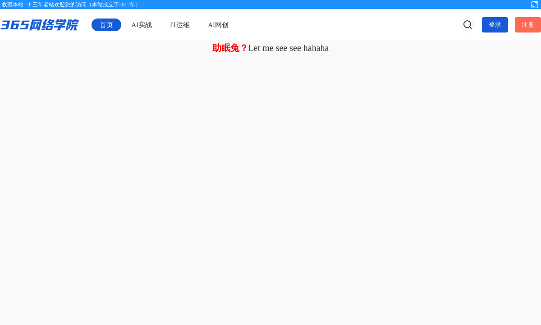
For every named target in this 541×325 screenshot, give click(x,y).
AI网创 (218, 24)
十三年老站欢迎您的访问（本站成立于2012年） (84, 4)
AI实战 (141, 24)
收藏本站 (12, 4)
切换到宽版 (534, 4)
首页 (106, 24)
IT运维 (180, 24)
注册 (528, 24)
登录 (495, 24)
